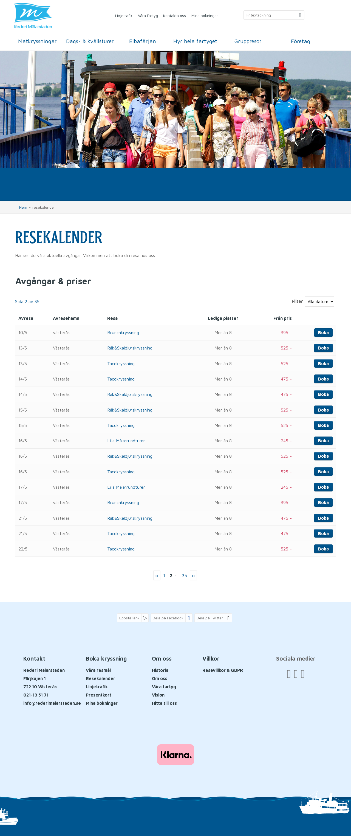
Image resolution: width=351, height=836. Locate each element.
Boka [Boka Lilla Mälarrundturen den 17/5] (323, 487)
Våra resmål (98, 670)
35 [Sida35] (184, 575)
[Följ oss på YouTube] (296, 673)
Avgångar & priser (53, 281)
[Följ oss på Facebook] (289, 673)
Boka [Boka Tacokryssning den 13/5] (323, 363)
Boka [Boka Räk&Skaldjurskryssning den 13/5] (323, 347)
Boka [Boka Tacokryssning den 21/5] (323, 533)
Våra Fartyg (148, 15)
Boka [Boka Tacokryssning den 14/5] (323, 378)
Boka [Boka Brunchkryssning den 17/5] (323, 502)
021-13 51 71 (36, 694)
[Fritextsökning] (270, 15)
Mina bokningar (204, 15)
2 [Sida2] (171, 575)
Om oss (159, 678)
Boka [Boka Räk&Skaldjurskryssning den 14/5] (323, 394)
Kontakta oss (174, 15)
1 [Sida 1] (164, 575)
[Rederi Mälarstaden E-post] (52, 703)
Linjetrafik (123, 15)
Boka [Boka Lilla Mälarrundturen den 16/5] (323, 440)
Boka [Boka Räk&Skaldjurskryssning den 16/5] (323, 456)
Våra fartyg (164, 686)
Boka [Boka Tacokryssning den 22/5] (323, 548)
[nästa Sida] (193, 576)
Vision (158, 694)
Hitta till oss (164, 703)
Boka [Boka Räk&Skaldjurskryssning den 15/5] (323, 409)
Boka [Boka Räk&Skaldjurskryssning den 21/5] (323, 518)
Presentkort (98, 694)
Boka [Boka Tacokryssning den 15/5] (323, 425)
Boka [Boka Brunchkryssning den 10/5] (323, 332)
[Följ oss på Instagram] (303, 673)
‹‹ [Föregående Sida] (156, 575)
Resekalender (100, 678)
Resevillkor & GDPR (222, 670)
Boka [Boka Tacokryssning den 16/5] (323, 471)
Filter (297, 301)
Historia (160, 670)
